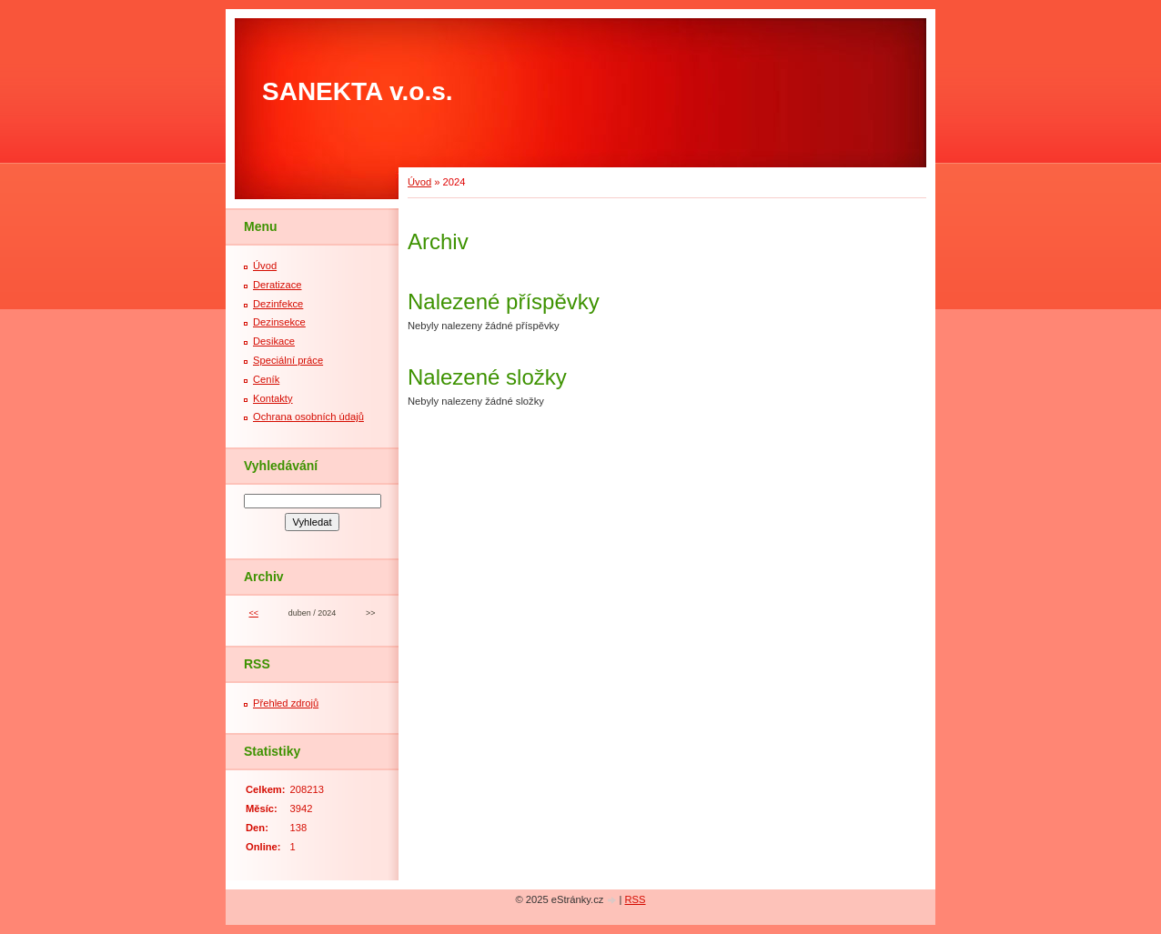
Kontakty (273, 398)
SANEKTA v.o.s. (357, 91)
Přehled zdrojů (285, 703)
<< (252, 613)
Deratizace (277, 284)
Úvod (419, 181)
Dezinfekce (278, 303)
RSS (635, 899)
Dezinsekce (279, 321)
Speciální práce (288, 360)
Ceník (266, 379)
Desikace (274, 341)
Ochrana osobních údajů (308, 416)
